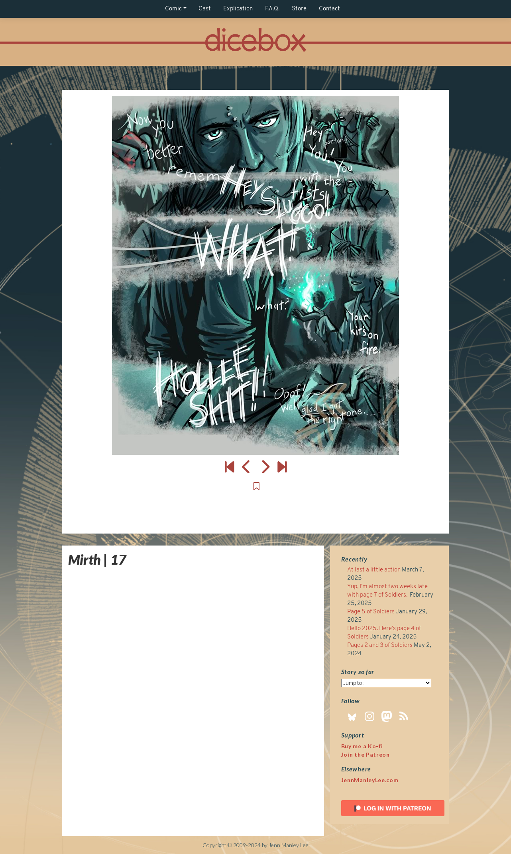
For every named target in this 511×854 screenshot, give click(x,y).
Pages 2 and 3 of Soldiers (380, 645)
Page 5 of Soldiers (371, 612)
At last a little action (374, 570)
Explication (238, 9)
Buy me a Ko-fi (362, 746)
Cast (205, 9)
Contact (329, 9)
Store (299, 9)
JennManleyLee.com (370, 780)
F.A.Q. (272, 9)
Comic (173, 9)
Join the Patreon (365, 754)
